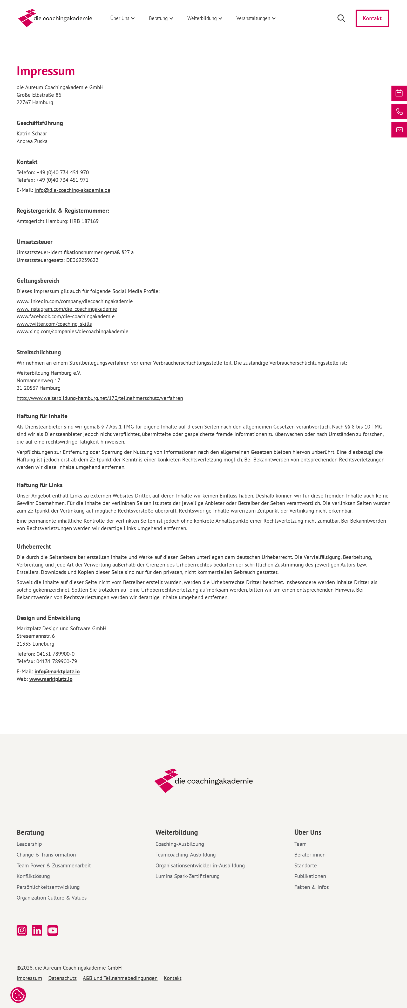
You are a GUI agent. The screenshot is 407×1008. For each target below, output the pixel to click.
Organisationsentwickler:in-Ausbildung (200, 865)
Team (300, 843)
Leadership (29, 843)
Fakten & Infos (311, 886)
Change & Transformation (46, 854)
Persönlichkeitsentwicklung (48, 886)
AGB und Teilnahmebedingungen (120, 978)
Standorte (305, 865)
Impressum (29, 978)
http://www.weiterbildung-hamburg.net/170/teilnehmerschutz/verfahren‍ (100, 398)
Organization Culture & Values (52, 897)
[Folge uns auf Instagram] (22, 930)
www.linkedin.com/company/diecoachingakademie (75, 301)
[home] (55, 18)
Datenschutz (62, 978)
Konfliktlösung (33, 876)
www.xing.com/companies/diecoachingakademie (72, 331)
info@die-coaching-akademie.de (72, 190)
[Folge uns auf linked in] (37, 930)
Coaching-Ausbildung (179, 843)
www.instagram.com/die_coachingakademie (67, 308)
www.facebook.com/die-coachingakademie (66, 316)
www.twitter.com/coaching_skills (54, 323)
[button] (122, 18)
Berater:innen (309, 854)
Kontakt (172, 978)
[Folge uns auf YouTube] (53, 930)
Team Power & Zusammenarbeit (54, 865)
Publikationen (310, 876)
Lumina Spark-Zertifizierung (187, 876)
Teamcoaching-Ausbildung (185, 854)
